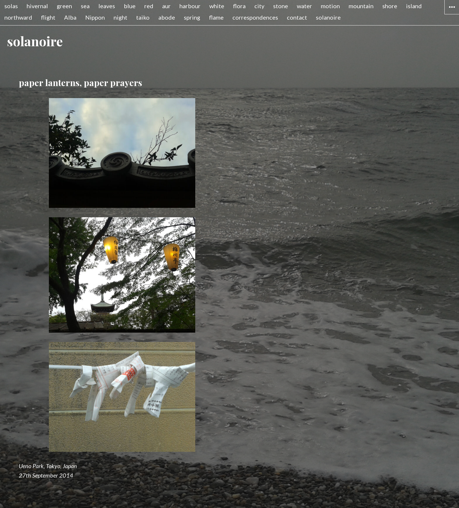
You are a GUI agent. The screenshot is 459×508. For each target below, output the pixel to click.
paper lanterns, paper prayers (80, 82)
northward (18, 17)
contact (297, 17)
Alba (70, 17)
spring (192, 17)
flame (216, 17)
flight (48, 17)
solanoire (328, 17)
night (120, 17)
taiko (143, 17)
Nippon (95, 17)
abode (166, 17)
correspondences (255, 17)
